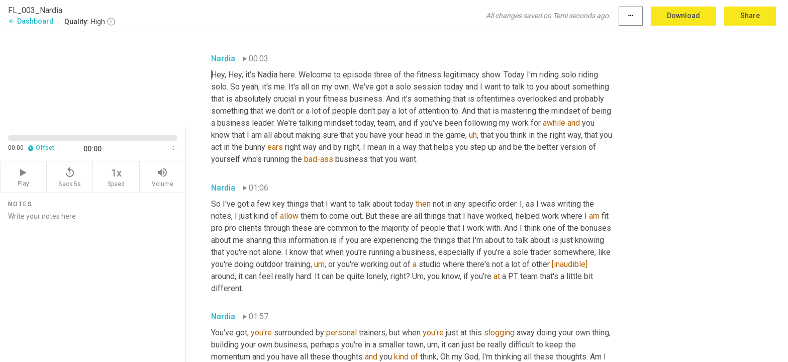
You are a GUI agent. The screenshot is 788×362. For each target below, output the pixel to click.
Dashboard (31, 21)
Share (750, 16)
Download (683, 16)
